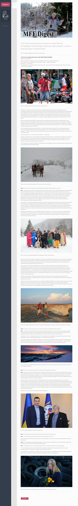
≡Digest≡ (5, 4)
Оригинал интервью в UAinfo (26, 58)
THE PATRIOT (5, 18)
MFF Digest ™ (24, 498)
